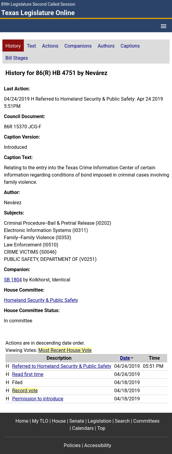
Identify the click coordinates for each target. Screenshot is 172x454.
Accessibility (97, 445)
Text (31, 46)
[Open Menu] (163, 26)
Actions (50, 46)
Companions (78, 46)
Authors (106, 46)
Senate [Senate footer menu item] (76, 421)
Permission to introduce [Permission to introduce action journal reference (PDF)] (37, 399)
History (13, 46)
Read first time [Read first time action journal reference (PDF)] (27, 374)
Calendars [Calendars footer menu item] (83, 428)
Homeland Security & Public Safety (41, 300)
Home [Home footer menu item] (21, 421)
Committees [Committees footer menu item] (146, 421)
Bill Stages (16, 58)
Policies (72, 445)
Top (101, 428)
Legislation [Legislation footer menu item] (99, 421)
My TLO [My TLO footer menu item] (40, 421)
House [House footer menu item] (59, 421)
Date (127, 358)
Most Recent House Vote (65, 350)
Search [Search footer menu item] (122, 421)
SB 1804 (13, 280)
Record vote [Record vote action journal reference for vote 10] (25, 390)
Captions (130, 46)
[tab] (13, 45)
